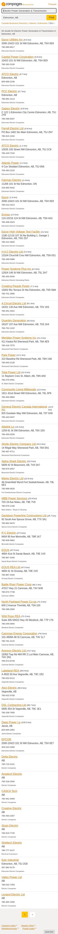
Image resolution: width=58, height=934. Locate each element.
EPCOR (6, 739)
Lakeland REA (10, 670)
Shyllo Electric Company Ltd (19, 444)
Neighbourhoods (9, 928)
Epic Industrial (10, 860)
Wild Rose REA (11, 616)
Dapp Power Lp (11, 722)
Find (51, 17)
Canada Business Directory (14, 23)
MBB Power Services (14, 498)
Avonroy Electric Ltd (14, 650)
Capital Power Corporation (18, 56)
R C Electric (9, 532)
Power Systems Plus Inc (16, 268)
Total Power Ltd (11, 372)
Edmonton (42, 23)
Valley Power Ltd (12, 877)
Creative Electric (11, 808)
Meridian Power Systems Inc (19, 337)
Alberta (32, 23)
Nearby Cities (27, 925)
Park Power (9, 355)
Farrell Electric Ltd (13, 128)
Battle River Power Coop (17, 584)
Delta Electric (10, 756)
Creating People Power (16, 286)
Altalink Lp (8, 426)
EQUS (5, 550)
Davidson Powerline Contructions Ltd (24, 515)
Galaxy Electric (11, 108)
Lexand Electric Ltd (13, 894)
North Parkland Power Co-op (19, 601)
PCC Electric (9, 91)
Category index (9, 925)
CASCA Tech (9, 791)
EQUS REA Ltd (11, 567)
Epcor (5, 197)
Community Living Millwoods (19, 389)
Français (52, 4)
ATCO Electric (10, 74)
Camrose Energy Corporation (19, 633)
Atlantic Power (10, 163)
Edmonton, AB (10, 17)
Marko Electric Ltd (12, 478)
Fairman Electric (11, 180)
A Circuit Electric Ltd (14, 303)
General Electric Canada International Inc (24, 408)
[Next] (32, 914)
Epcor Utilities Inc (12, 39)
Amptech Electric (12, 774)
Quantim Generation (14, 320)
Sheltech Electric (12, 842)
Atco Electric (9, 687)
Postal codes (29, 928)
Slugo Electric (10, 825)
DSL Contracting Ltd (14, 705)
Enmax (6, 214)
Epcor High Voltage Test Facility (21, 231)
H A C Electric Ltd (12, 251)
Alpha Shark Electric (14, 461)
